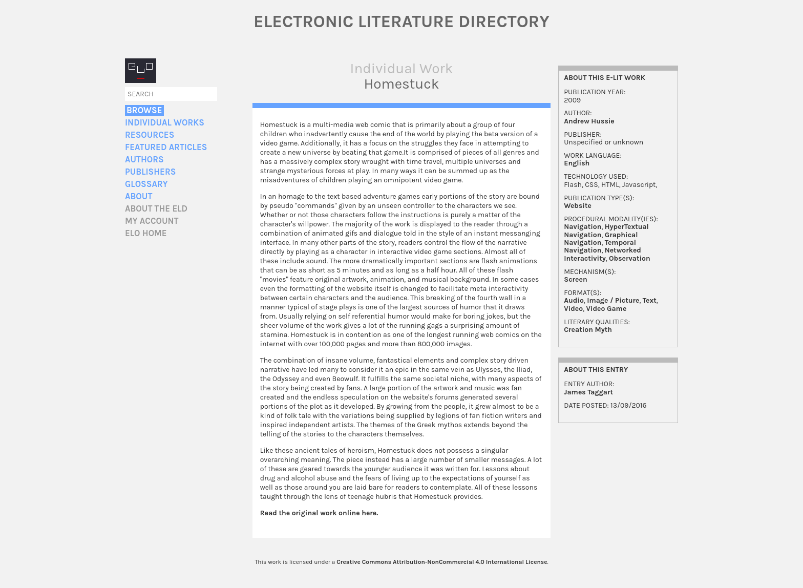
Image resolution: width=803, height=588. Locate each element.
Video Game (606, 308)
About (138, 196)
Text (650, 300)
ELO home (146, 233)
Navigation (582, 226)
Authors (144, 159)
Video (573, 308)
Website (577, 205)
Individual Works (164, 123)
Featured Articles (166, 147)
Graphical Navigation (601, 238)
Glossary (146, 184)
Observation (629, 258)
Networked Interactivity (602, 254)
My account (152, 221)
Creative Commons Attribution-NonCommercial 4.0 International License (441, 561)
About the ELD (156, 209)
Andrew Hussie (589, 121)
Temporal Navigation (600, 246)
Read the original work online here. (319, 513)
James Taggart (588, 392)
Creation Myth (588, 329)
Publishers (150, 172)
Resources (149, 135)
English (576, 163)
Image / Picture (613, 300)
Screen (575, 279)
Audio (574, 300)
